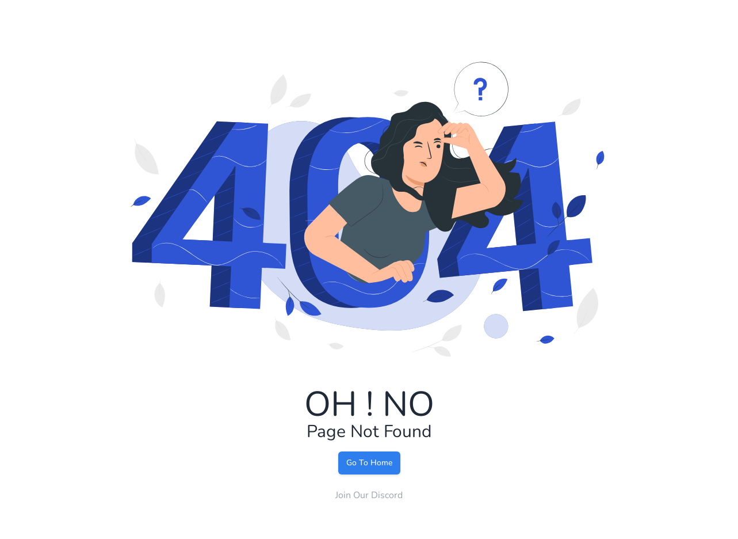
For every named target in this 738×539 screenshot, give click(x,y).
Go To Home (369, 462)
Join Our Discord (369, 495)
